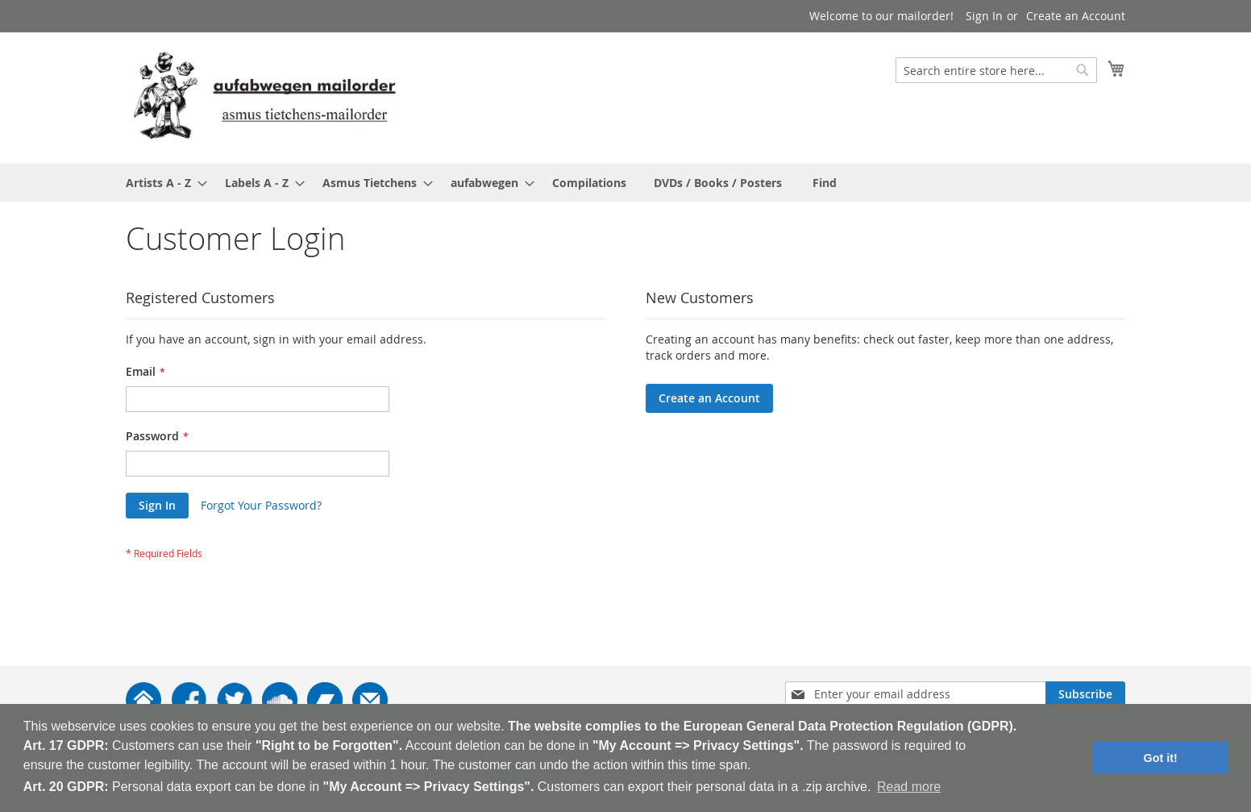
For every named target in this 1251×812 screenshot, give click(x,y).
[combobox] (996, 70)
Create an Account (1075, 15)
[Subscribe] (1085, 694)
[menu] (625, 183)
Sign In (984, 15)
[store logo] (264, 97)
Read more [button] (909, 786)
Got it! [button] (1161, 758)
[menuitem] (161, 183)
